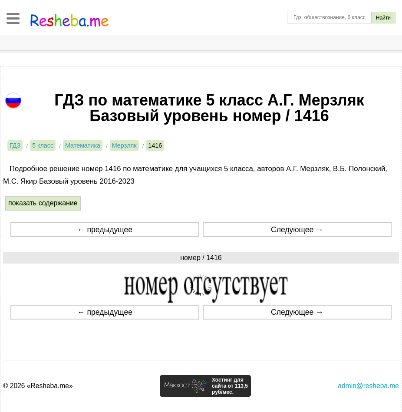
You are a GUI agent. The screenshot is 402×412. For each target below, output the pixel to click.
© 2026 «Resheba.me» (38, 385)
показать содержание (43, 203)
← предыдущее (104, 229)
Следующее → (297, 229)
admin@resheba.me (368, 385)
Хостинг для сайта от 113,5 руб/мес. (230, 386)
